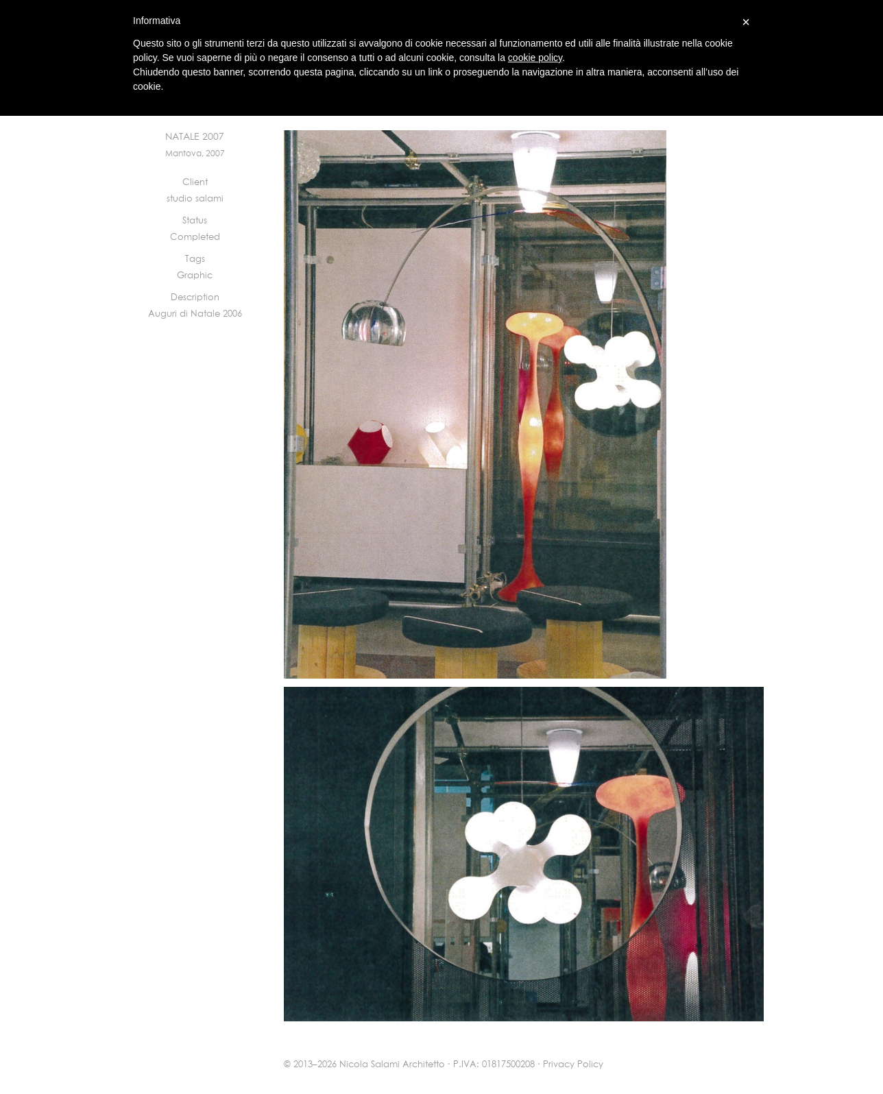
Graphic (195, 275)
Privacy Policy (573, 1064)
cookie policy (535, 57)
